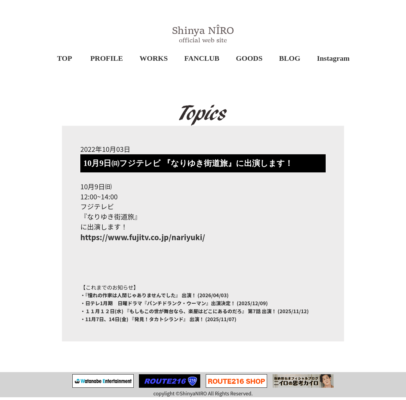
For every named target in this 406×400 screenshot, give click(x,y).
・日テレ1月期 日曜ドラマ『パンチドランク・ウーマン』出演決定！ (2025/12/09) (174, 306)
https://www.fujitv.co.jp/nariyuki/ (142, 239)
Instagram (333, 59)
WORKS (154, 59)
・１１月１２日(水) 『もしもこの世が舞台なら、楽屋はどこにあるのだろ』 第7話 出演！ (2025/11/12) (194, 313)
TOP (64, 59)
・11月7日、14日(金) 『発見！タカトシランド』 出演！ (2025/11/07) (158, 321)
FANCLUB (201, 59)
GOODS (249, 59)
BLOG (289, 59)
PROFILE (106, 59)
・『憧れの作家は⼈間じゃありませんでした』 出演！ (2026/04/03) (154, 298)
